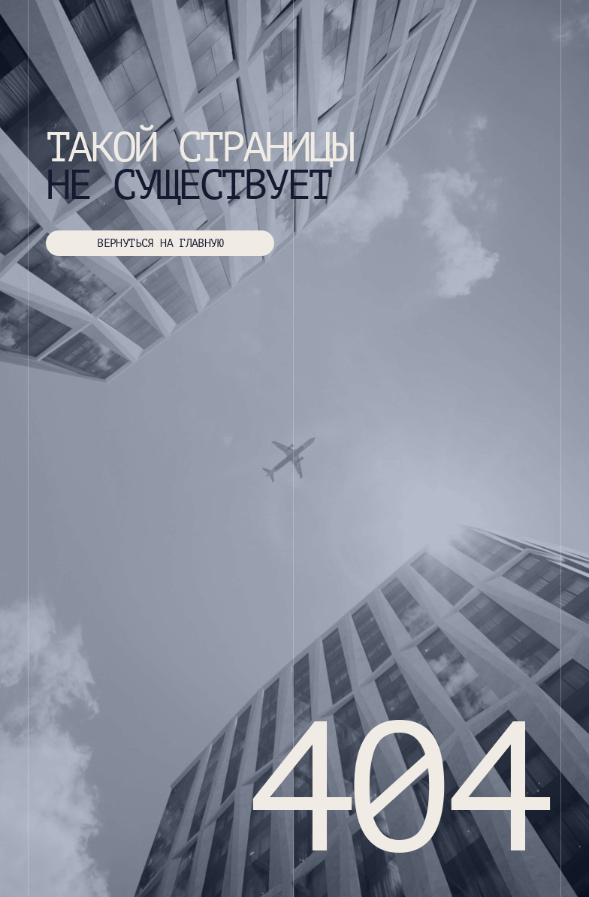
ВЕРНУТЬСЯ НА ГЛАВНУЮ (160, 243)
